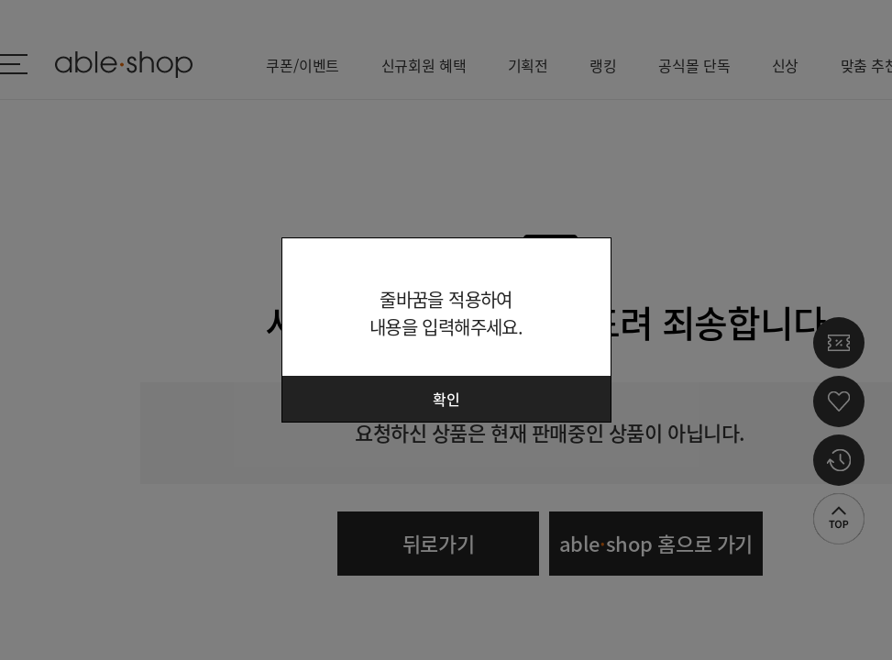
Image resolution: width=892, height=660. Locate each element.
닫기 (586, 263)
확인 (446, 399)
